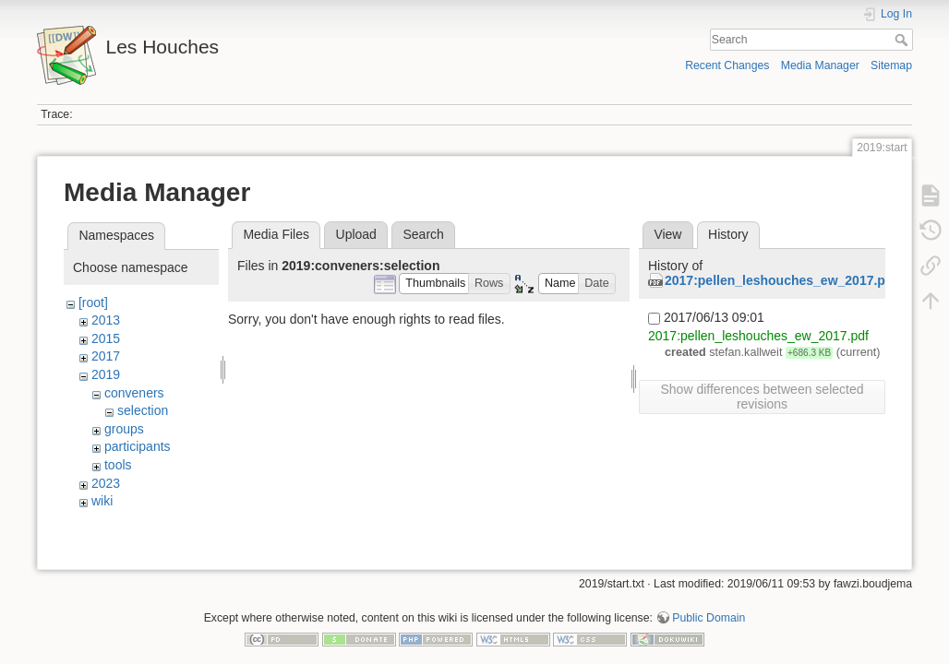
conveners (134, 392)
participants (137, 446)
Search (903, 39)
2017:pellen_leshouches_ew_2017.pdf (781, 280)
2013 (105, 320)
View (667, 234)
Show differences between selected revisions (762, 396)
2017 (105, 356)
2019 (105, 374)
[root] (93, 302)
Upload (356, 234)
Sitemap (891, 65)
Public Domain (708, 603)
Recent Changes (727, 65)
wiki (102, 500)
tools (118, 464)
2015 (105, 338)
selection (142, 410)
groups (124, 428)
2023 (105, 483)
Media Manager (820, 65)
